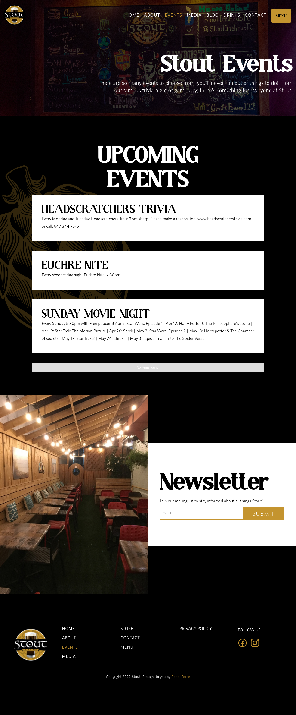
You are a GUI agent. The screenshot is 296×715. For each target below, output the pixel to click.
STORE (126, 628)
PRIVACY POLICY (195, 628)
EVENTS (173, 15)
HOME (132, 15)
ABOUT (152, 15)
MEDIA (194, 15)
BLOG (212, 15)
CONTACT (255, 15)
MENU (281, 16)
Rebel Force (180, 676)
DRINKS (231, 15)
